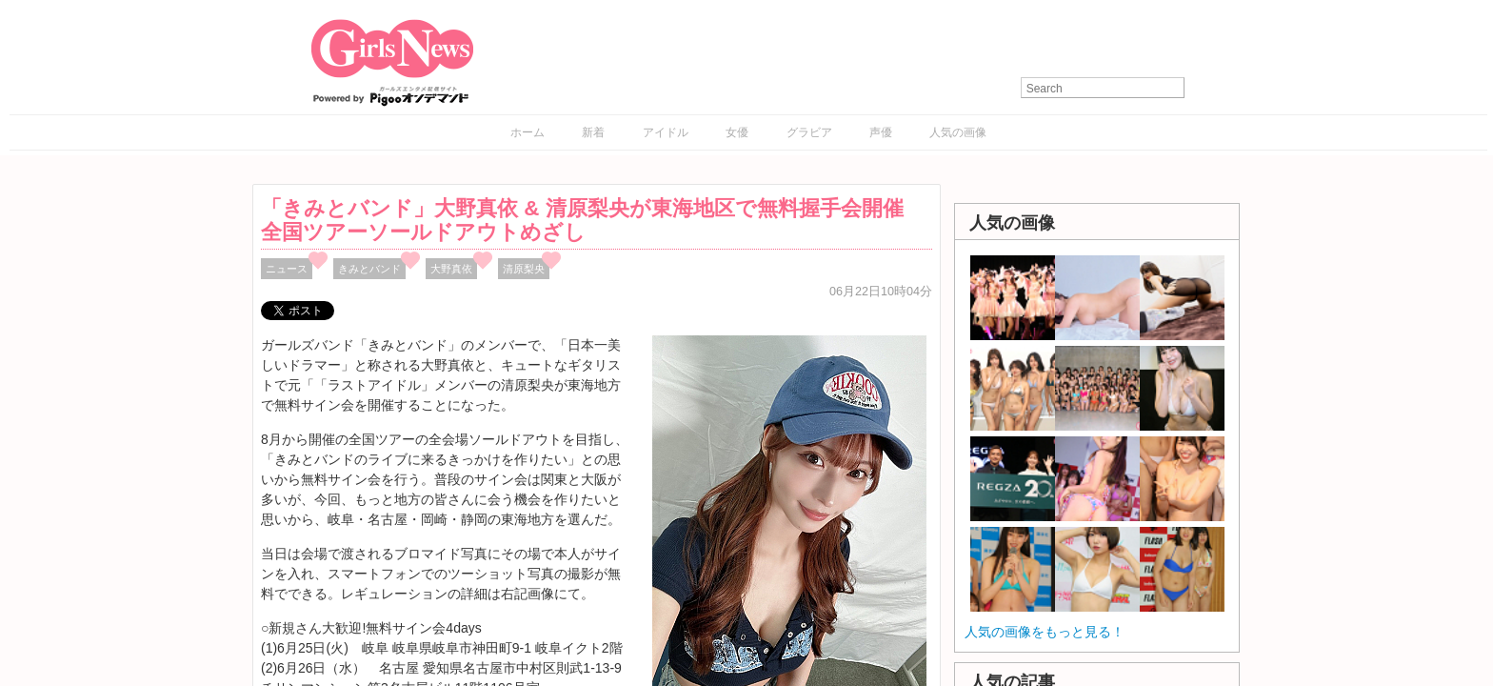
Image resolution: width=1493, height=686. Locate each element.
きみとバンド (369, 268)
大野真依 (451, 268)
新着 (593, 132)
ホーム (527, 132)
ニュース (287, 268)
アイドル (665, 132)
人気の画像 (957, 132)
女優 (737, 132)
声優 (880, 132)
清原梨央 (524, 268)
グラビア (809, 132)
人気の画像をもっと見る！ (1045, 631)
